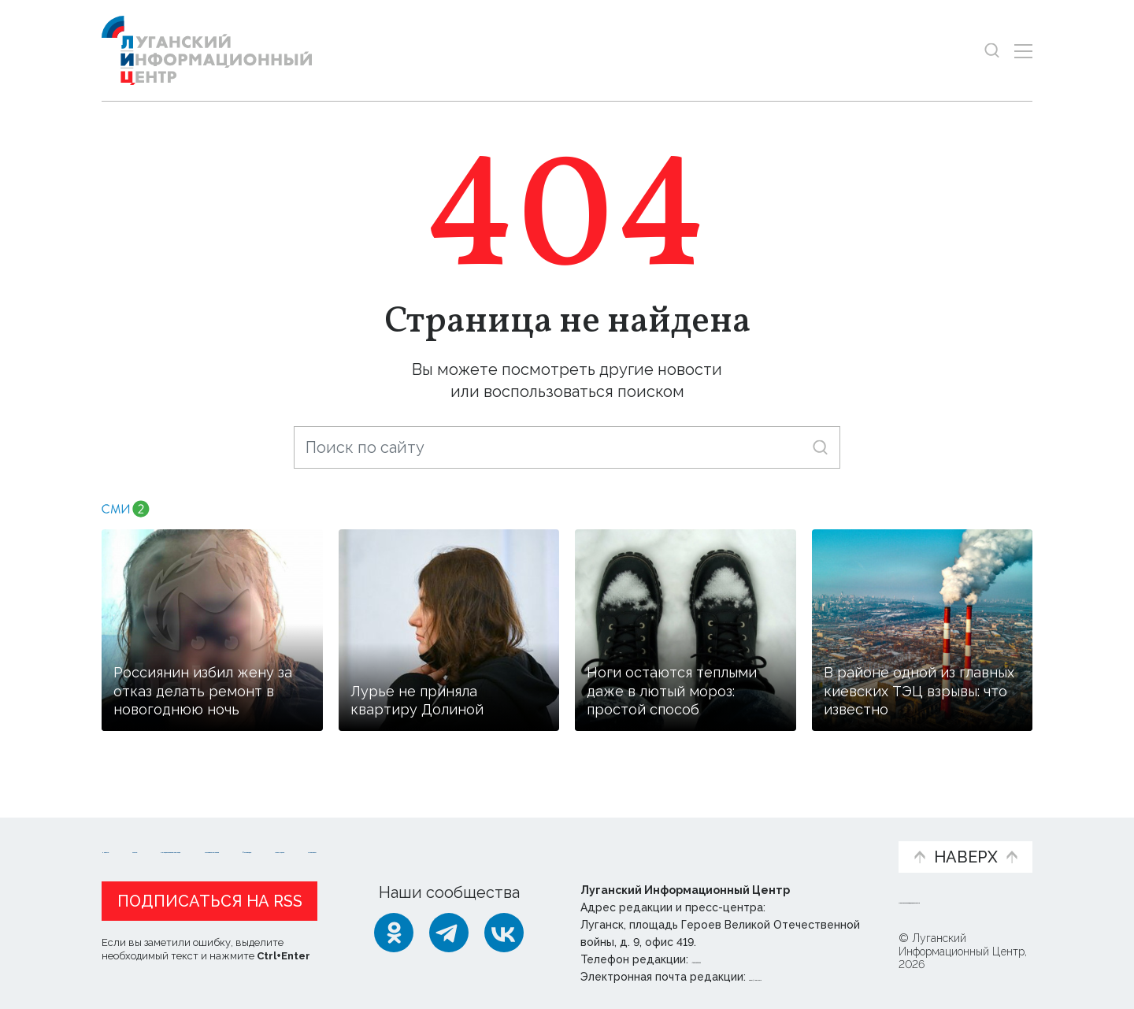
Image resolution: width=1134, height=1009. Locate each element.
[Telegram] (449, 932)
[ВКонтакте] (504, 932)
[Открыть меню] (1023, 51)
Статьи (204, 832)
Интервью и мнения (478, 841)
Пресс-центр (717, 841)
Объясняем (837, 832)
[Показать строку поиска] (992, 51)
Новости (130, 832)
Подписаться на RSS (209, 901)
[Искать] (820, 447)
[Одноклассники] (393, 932)
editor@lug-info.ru (802, 976)
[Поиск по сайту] (567, 447)
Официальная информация (295, 841)
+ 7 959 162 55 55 (735, 959)
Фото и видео (608, 841)
